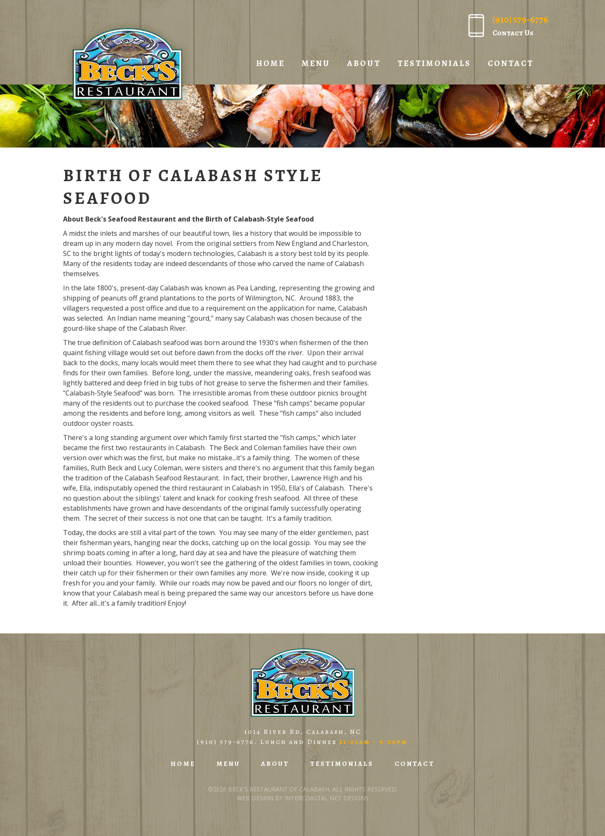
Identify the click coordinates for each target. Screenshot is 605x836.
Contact (511, 63)
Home (270, 63)
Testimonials (434, 63)
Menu (316, 63)
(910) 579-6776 (225, 741)
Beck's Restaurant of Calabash (126, 64)
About (364, 63)
